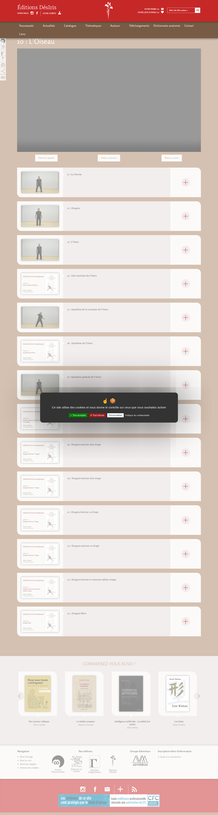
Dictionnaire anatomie (142, 25)
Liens (177, 25)
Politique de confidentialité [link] (137, 415)
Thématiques (79, 25)
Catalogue (60, 25)
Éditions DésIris (36, 7)
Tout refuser (97, 415)
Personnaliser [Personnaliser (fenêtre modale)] (115, 415)
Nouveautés (26, 25)
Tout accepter (78, 415)
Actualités (44, 25)
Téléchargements (115, 25)
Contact (164, 25)
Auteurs (96, 25)
